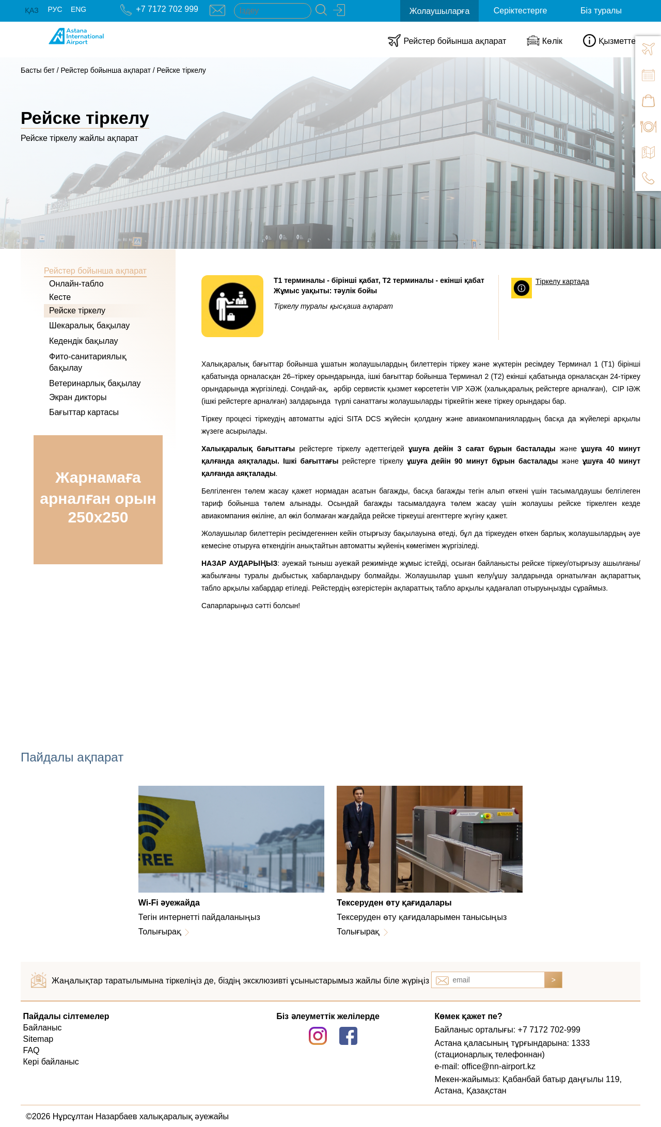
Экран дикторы (77, 397)
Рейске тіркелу (181, 70)
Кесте (60, 297)
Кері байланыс (51, 1061)
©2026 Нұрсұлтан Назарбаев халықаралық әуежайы (127, 1116)
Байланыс (42, 1027)
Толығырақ (159, 931)
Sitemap (38, 1039)
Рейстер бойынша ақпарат (106, 70)
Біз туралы (601, 10)
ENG (78, 9)
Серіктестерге (520, 10)
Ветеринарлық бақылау (95, 383)
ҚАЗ (32, 10)
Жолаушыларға (440, 11)
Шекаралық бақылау (89, 325)
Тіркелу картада (562, 281)
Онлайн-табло (76, 283)
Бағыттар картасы (84, 412)
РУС (55, 9)
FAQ (31, 1050)
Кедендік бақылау (83, 341)
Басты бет (38, 70)
